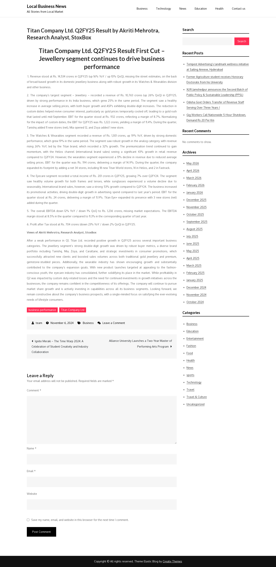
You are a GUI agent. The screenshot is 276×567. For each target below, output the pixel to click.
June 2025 (192, 243)
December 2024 (196, 287)
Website (32, 493)
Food (189, 353)
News (182, 8)
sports (190, 375)
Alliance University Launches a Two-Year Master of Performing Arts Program (140, 343)
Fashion (191, 345)
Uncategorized (195, 404)
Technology (163, 8)
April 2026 (192, 170)
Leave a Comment (114, 323)
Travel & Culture (196, 396)
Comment (34, 390)
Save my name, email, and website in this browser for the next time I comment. (80, 520)
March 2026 (193, 177)
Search (188, 29)
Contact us (238, 8)
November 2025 (196, 207)
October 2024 (195, 302)
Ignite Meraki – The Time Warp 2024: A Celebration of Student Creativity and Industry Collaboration (60, 347)
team (39, 323)
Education (201, 8)
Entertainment (195, 338)
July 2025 (192, 236)
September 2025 (196, 221)
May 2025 (192, 250)
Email (31, 471)
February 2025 (195, 272)
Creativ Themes (172, 561)
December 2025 (196, 199)
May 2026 (192, 163)
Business (142, 8)
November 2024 (196, 294)
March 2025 (193, 265)
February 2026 (195, 185)
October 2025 (195, 214)
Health (219, 8)
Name (31, 448)
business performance (42, 309)
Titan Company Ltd (72, 309)
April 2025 (192, 258)
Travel (190, 389)
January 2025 (194, 280)
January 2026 (194, 192)
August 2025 (194, 229)
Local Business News (46, 6)
